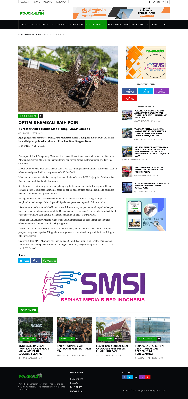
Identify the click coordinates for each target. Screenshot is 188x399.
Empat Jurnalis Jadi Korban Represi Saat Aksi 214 (74, 348)
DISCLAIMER (48, 2)
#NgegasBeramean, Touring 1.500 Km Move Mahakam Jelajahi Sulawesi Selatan (33, 349)
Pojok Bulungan (139, 24)
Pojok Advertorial (118, 24)
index (20, 35)
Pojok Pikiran (59, 24)
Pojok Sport (43, 24)
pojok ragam (77, 24)
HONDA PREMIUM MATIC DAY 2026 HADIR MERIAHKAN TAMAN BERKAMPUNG (151, 185)
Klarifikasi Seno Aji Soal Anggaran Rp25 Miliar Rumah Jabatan (112, 348)
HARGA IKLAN (61, 2)
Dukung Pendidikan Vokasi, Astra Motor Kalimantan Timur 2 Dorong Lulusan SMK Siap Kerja (150, 114)
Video (154, 24)
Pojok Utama (27, 24)
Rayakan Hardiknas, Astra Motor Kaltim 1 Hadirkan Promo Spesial (148, 169)
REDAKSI (37, 2)
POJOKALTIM (25, 2)
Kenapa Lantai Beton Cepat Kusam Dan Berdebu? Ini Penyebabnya (149, 349)
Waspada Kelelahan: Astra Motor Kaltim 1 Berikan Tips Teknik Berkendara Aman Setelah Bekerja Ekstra (150, 132)
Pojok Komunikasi (95, 24)
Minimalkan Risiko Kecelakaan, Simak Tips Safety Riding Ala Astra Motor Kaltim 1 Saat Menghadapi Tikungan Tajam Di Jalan (151, 151)
